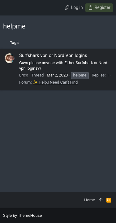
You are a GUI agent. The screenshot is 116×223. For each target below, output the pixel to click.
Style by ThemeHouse (22, 215)
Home (89, 200)
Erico (23, 75)
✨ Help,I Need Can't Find (55, 82)
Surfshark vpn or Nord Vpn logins (53, 55)
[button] (9, 7)
